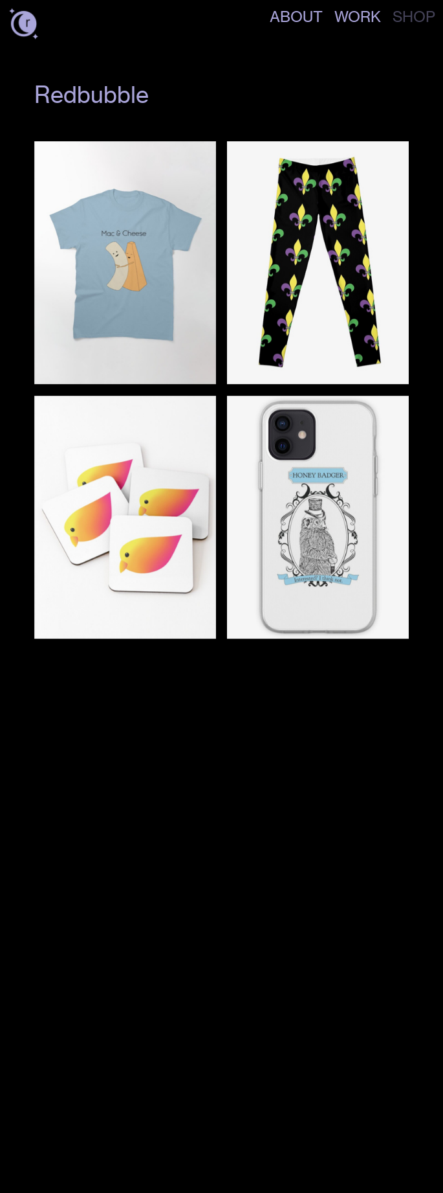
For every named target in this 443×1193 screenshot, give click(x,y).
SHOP (414, 17)
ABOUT (296, 17)
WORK (357, 17)
